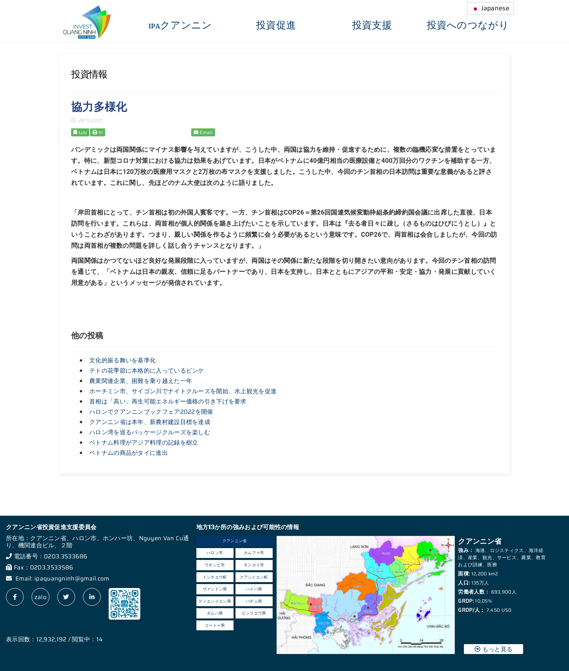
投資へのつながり (468, 25)
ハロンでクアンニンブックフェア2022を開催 (151, 412)
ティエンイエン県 (214, 601)
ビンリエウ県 (254, 613)
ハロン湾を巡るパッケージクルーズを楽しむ (149, 432)
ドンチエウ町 (215, 577)
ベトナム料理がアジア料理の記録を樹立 (143, 442)
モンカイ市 (254, 565)
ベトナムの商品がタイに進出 (128, 453)
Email (203, 132)
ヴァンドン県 (215, 589)
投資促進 (276, 25)
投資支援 (372, 25)
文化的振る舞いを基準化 (122, 360)
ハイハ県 (254, 589)
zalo (40, 597)
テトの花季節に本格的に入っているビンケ (146, 370)
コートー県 (215, 625)
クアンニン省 (234, 541)
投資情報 (89, 74)
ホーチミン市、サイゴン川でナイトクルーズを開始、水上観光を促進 (183, 391)
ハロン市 (215, 553)
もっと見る (493, 649)
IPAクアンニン (180, 25)
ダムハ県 (215, 613)
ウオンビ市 (215, 565)
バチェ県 (254, 601)
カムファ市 (254, 553)
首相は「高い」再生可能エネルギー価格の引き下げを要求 (168, 401)
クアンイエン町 (254, 577)
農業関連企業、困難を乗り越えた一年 (140, 381)
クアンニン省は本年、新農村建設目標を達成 (149, 422)
